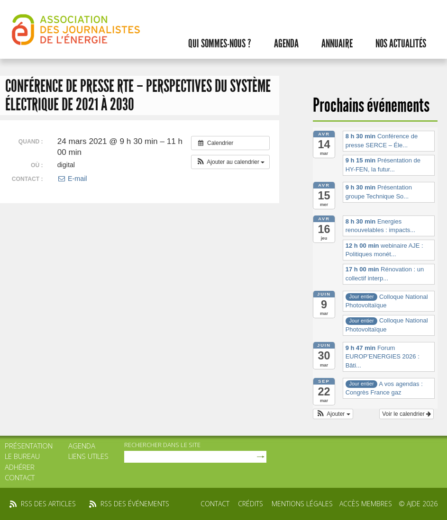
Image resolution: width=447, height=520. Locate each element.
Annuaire (337, 43)
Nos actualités (400, 43)
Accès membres (365, 503)
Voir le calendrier (406, 414)
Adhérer (20, 467)
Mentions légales (302, 503)
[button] (231, 162)
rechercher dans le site (162, 444)
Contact (20, 477)
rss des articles (48, 503)
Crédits (250, 503)
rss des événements (134, 503)
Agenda (286, 43)
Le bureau (22, 456)
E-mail (72, 178)
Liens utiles (88, 456)
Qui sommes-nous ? (219, 43)
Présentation (29, 445)
